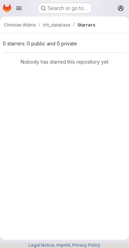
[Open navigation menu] (18, 8)
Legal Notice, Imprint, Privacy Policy (64, 245)
